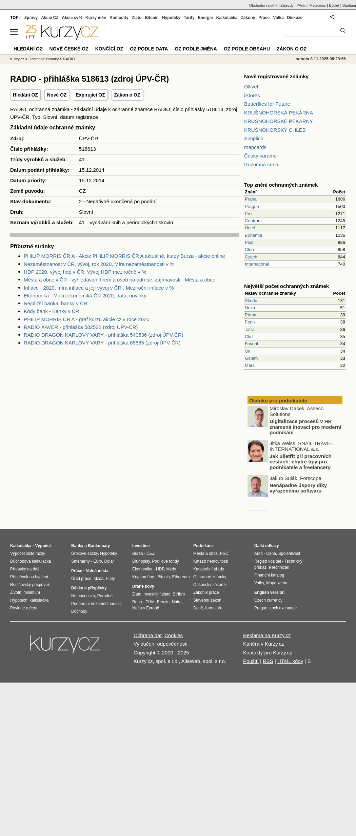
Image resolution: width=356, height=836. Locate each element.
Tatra (250, 329)
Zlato (137, 17)
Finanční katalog (269, 575)
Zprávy (31, 17)
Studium (349, 5)
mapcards (255, 147)
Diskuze (294, 17)
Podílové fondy (165, 561)
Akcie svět (72, 17)
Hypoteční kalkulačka (29, 600)
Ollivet (251, 86)
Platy (110, 578)
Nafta (177, 602)
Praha (251, 199)
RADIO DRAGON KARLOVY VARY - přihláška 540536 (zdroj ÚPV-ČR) (103, 335)
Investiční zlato (156, 594)
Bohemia (253, 235)
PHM (150, 602)
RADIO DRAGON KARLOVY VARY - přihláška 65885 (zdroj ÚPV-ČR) (102, 343)
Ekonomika (142, 569)
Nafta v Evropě (145, 608)
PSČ (224, 553)
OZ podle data (149, 48)
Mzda (98, 578)
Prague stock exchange (275, 608)
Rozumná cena (261, 164)
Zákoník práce (206, 592)
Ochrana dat (148, 635)
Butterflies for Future (267, 104)
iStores (252, 95)
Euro (97, 561)
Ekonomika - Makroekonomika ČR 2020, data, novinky (85, 295)
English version (269, 592)
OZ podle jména (196, 48)
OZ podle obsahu (247, 48)
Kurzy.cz (17, 59)
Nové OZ (57, 95)
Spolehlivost (289, 553)
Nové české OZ (69, 48)
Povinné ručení (23, 608)
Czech (251, 256)
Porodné (105, 595)
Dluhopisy (141, 561)
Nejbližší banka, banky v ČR (55, 303)
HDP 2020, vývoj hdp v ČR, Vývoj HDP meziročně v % (85, 272)
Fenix (250, 322)
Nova (250, 307)
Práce (264, 17)
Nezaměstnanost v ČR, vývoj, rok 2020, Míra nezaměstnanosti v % (99, 264)
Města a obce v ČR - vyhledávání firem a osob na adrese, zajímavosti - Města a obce (119, 280)
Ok (248, 351)
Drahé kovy (143, 586)
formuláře (213, 608)
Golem (251, 358)
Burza (137, 553)
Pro (248, 213)
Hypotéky (171, 17)
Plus (249, 242)
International (257, 264)
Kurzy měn (95, 17)
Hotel (250, 227)
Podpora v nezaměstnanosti (96, 603)
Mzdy (171, 569)
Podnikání (203, 545)
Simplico (253, 138)
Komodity (119, 17)
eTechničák (279, 567)
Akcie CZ (49, 17)
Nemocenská (83, 595)
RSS (268, 661)
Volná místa (97, 570)
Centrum (253, 220)
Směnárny (80, 561)
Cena (271, 553)
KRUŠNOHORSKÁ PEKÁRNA (278, 113)
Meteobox (318, 5)
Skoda (251, 300)
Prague (252, 206)
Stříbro (179, 594)
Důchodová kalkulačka (30, 561)
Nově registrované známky (276, 76)
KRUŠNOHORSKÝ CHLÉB (275, 130)
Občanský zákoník (209, 584)
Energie (205, 17)
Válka (278, 17)
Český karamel (261, 156)
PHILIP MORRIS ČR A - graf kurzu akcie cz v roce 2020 (87, 319)
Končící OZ (109, 48)
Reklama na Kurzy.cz (267, 635)
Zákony (248, 17)
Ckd (249, 336)
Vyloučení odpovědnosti (160, 644)
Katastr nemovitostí (210, 561)
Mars (250, 365)
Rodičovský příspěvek (30, 584)
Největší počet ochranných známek (286, 286)
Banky (77, 545)
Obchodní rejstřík (263, 5)
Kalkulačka (227, 17)
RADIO (69, 59)
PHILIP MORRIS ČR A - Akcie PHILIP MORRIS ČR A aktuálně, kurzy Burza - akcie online (124, 256)
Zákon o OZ (127, 95)
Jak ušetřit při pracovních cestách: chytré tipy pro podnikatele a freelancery (301, 462)
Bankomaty (99, 545)
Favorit (251, 343)
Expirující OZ (90, 95)
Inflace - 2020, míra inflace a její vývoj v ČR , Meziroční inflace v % (99, 288)
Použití (251, 661)
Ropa (137, 602)
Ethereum (181, 576)
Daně (198, 608)
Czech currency (268, 600)
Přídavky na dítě (25, 569)
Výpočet (43, 545)
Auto (258, 553)
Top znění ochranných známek (281, 185)
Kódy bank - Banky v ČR (51, 311)
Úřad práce (81, 578)
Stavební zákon (207, 600)
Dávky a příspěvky (89, 588)
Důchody (79, 611)
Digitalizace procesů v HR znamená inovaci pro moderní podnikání (305, 427)
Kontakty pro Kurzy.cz (267, 652)
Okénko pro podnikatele (278, 400)
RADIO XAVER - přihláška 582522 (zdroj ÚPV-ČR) (81, 327)
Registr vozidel (267, 561)
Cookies (173, 635)
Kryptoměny (143, 576)
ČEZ (150, 553)
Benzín (163, 602)
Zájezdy (287, 5)
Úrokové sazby (84, 553)
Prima (250, 314)
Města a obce (205, 553)
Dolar (109, 561)
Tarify (189, 17)
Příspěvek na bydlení (29, 576)
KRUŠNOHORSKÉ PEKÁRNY (278, 121)
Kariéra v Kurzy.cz (263, 644)
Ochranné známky (43, 59)
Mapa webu (276, 583)
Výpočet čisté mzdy (27, 553)
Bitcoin (152, 17)
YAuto (301, 5)
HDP (160, 569)
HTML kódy (290, 661)
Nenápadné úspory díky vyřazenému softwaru (298, 489)
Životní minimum (25, 592)
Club (249, 249)
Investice (141, 545)
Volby (259, 583)
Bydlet (334, 5)
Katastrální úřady (208, 569)
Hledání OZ (25, 95)
